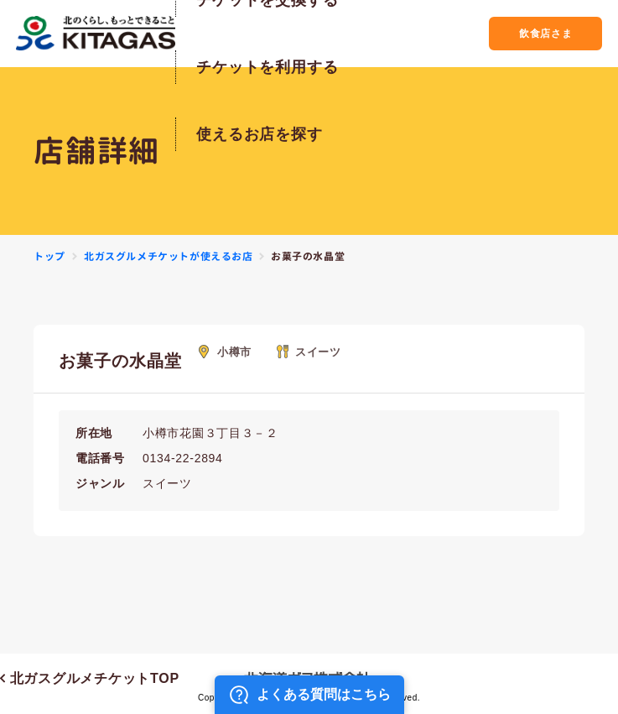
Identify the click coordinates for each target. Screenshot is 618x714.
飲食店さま (530, 33)
